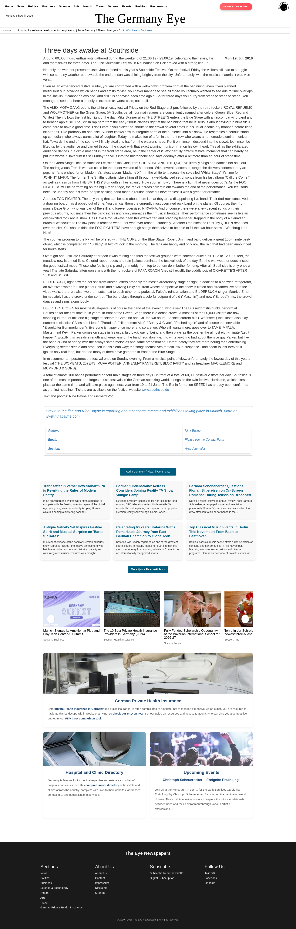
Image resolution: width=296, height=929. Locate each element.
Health (87, 6)
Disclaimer (101, 887)
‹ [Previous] (50, 619)
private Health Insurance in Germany (79, 708)
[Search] (173, 6)
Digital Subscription (162, 878)
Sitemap (100, 892)
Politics (33, 6)
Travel (100, 6)
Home (9, 6)
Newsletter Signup (236, 6)
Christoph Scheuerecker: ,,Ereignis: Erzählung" (201, 780)
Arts (76, 6)
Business (48, 6)
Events (127, 6)
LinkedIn (210, 882)
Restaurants (158, 6)
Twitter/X (210, 873)
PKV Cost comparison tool (83, 718)
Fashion (140, 6)
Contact (100, 878)
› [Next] (245, 619)
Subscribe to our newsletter (167, 873)
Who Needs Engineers (139, 30)
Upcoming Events (201, 772)
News (20, 6)
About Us (101, 873)
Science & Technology (54, 887)
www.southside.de (155, 390)
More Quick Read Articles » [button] (148, 569)
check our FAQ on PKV (128, 713)
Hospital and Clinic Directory (94, 772)
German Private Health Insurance (148, 700)
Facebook (211, 878)
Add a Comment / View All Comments (148, 471)
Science (64, 6)
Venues (113, 6)
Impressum (102, 882)
